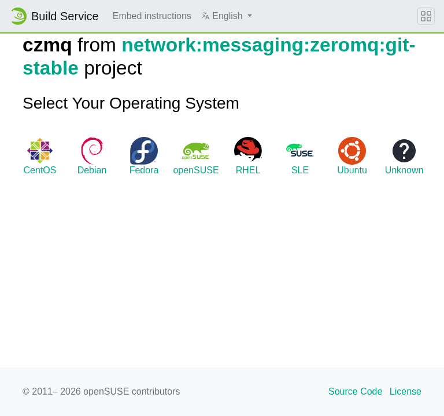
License (405, 391)
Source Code (355, 391)
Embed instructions (152, 16)
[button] (226, 16)
